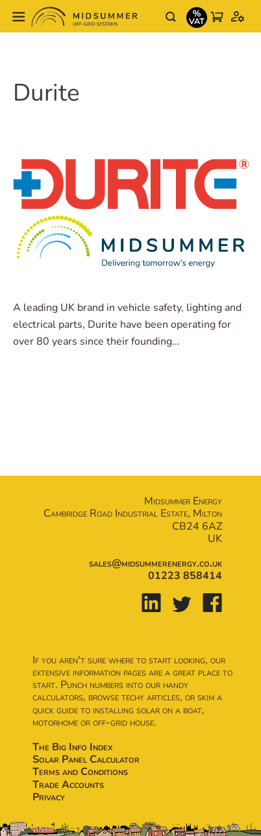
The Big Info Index (72, 747)
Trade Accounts (68, 785)
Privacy (48, 797)
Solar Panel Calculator (86, 759)
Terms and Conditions (80, 772)
